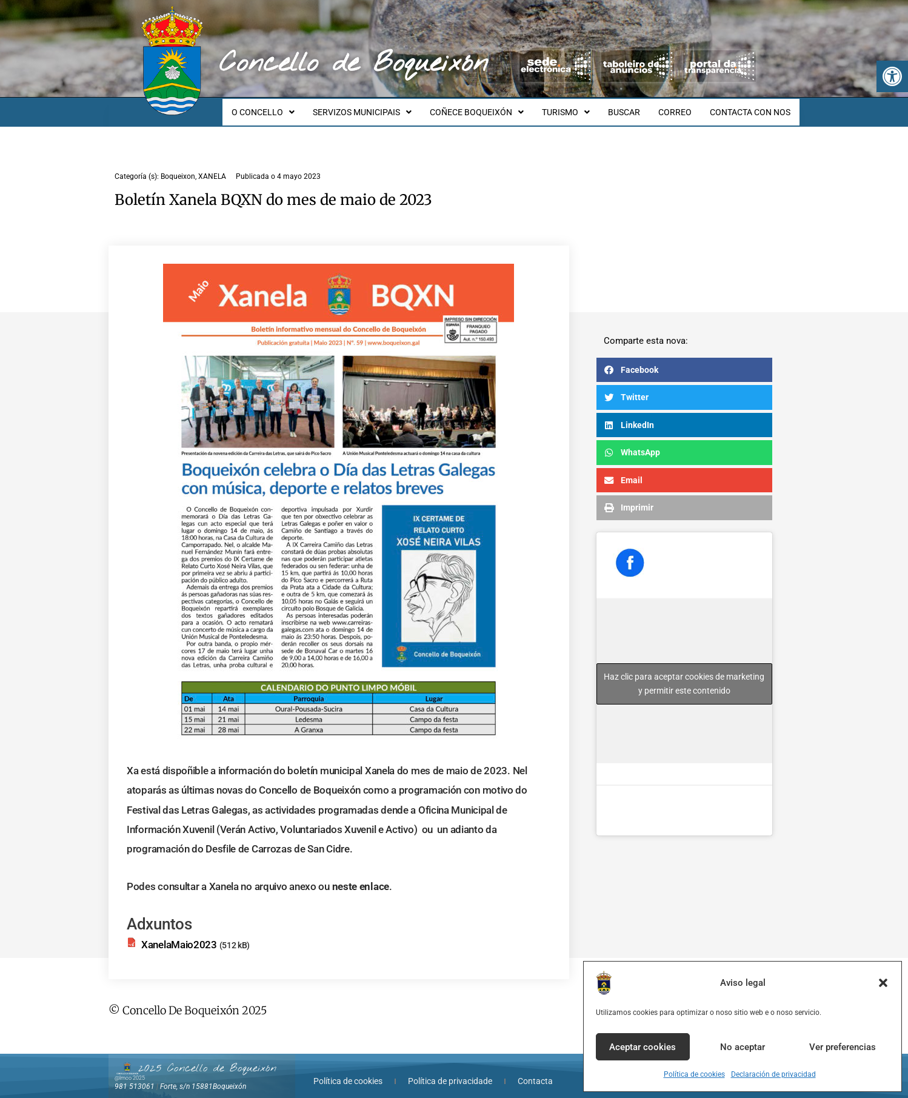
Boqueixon (178, 165)
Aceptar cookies (642, 1047)
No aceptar (742, 1047)
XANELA (212, 165)
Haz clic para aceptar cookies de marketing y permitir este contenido (684, 673)
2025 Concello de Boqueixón (207, 1057)
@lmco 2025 (130, 1067)
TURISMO (579, 107)
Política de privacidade (450, 1070)
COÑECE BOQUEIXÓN (493, 107)
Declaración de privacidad (773, 1074)
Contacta (535, 1070)
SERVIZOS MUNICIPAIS (382, 107)
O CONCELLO (286, 107)
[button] (892, 76)
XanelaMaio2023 (179, 934)
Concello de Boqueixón (353, 63)
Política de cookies (694, 1074)
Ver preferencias (842, 1047)
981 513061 (135, 1075)
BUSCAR (633, 107)
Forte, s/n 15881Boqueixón (203, 1075)
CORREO (680, 107)
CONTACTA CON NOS (752, 107)
